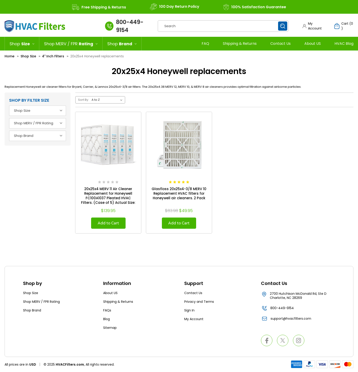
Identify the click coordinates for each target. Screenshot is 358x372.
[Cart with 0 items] (343, 26)
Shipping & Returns (240, 43)
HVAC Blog (343, 43)
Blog (106, 319)
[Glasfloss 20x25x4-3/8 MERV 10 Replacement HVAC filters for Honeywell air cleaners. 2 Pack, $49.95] (179, 145)
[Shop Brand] (122, 43)
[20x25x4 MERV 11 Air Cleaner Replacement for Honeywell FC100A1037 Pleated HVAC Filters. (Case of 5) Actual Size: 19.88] (108, 145)
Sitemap (110, 328)
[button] (314, 26)
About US (312, 43)
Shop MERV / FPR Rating (41, 302)
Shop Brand (32, 310)
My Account (193, 319)
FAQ (205, 43)
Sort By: (83, 100)
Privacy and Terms (199, 302)
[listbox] (108, 99)
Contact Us (280, 43)
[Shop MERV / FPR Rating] (71, 43)
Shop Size (30, 293)
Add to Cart (108, 223)
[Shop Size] (22, 43)
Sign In (189, 310)
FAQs (107, 310)
